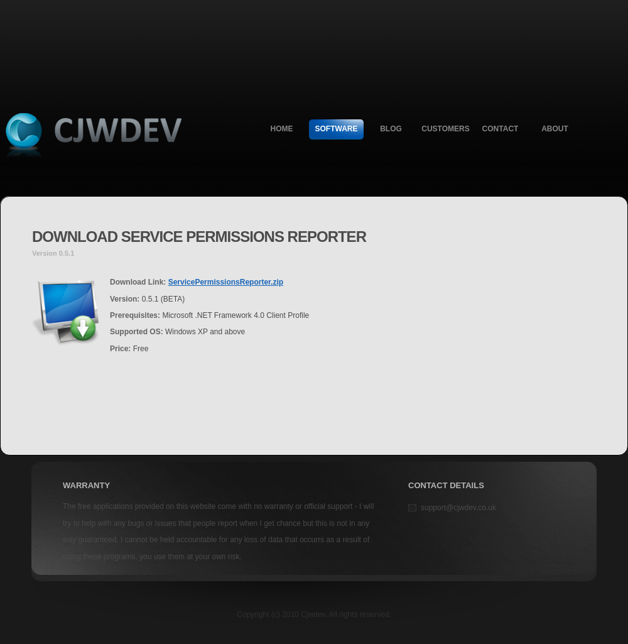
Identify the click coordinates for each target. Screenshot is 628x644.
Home (282, 128)
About (554, 128)
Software (336, 128)
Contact (500, 128)
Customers (445, 128)
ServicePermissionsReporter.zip (225, 282)
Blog (391, 128)
